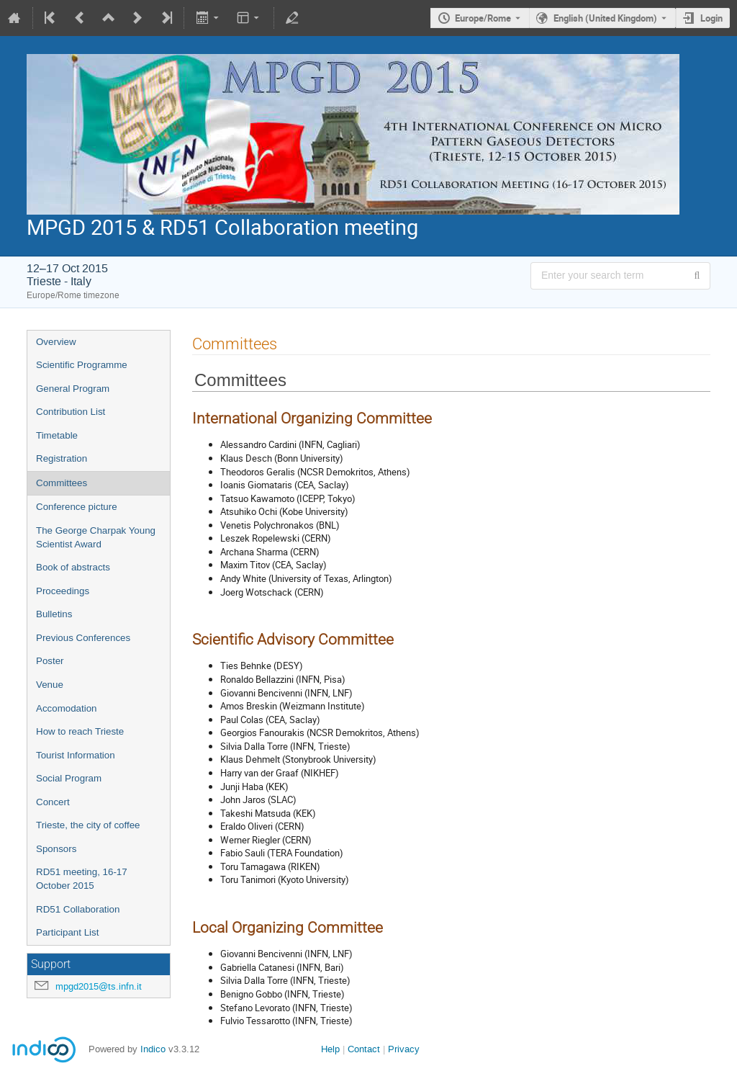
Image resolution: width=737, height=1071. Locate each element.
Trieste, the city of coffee (88, 825)
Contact (364, 1049)
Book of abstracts (73, 567)
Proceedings (62, 591)
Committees (61, 483)
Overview (56, 341)
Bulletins (54, 614)
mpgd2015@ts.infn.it (98, 986)
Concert (53, 802)
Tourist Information (75, 755)
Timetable (57, 435)
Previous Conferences (83, 637)
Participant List (67, 932)
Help (330, 1049)
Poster (50, 660)
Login (711, 18)
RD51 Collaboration (77, 909)
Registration (61, 458)
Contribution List (70, 411)
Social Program (68, 778)
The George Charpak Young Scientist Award (95, 537)
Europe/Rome (483, 18)
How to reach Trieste (80, 731)
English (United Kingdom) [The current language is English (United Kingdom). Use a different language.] (605, 18)
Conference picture (76, 506)
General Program (72, 388)
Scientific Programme (81, 364)
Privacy (404, 1049)
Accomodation (66, 708)
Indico (153, 1049)
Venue (49, 684)
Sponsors (56, 848)
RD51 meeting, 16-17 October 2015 (81, 878)
